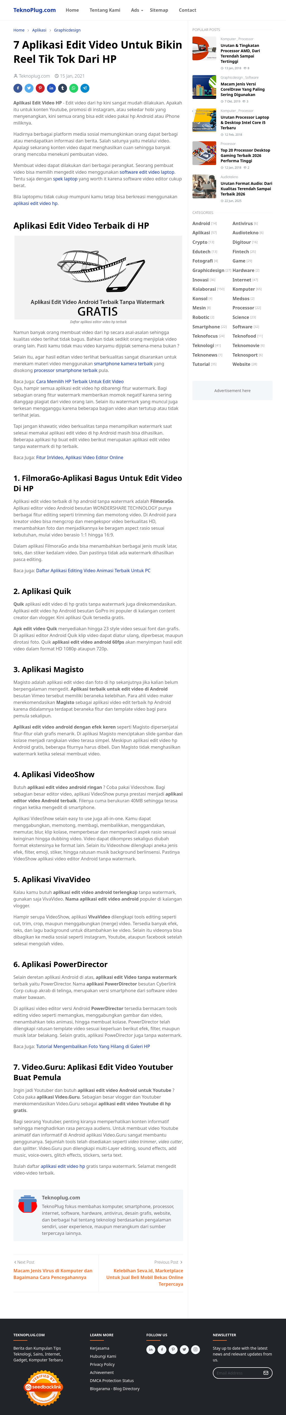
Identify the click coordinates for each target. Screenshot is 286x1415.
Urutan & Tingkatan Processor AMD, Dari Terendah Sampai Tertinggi (240, 53)
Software (252, 77)
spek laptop (65, 179)
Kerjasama (99, 1348)
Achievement (102, 1372)
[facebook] (162, 1349)
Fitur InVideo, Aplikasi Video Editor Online (79, 457)
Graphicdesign (232, 77)
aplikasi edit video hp (35, 203)
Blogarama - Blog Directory (115, 1388)
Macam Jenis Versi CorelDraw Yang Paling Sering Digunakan (243, 89)
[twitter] (184, 1349)
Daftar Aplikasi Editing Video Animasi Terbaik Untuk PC (93, 570)
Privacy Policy (102, 1364)
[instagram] (195, 1349)
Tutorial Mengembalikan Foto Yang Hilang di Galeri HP (93, 1046)
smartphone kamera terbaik (123, 364)
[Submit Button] (266, 1373)
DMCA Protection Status (112, 1380)
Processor (246, 39)
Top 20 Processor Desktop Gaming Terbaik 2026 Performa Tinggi (245, 155)
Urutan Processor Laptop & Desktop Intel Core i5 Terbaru (245, 122)
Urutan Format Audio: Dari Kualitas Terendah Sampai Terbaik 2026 (246, 189)
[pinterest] (173, 1349)
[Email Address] (236, 1373)
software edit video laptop (147, 172)
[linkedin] (150, 1349)
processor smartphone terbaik (65, 370)
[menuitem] (72, 10)
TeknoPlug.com (34, 10)
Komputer (229, 39)
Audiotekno (229, 177)
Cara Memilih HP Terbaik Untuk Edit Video (80, 381)
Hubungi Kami (103, 1356)
